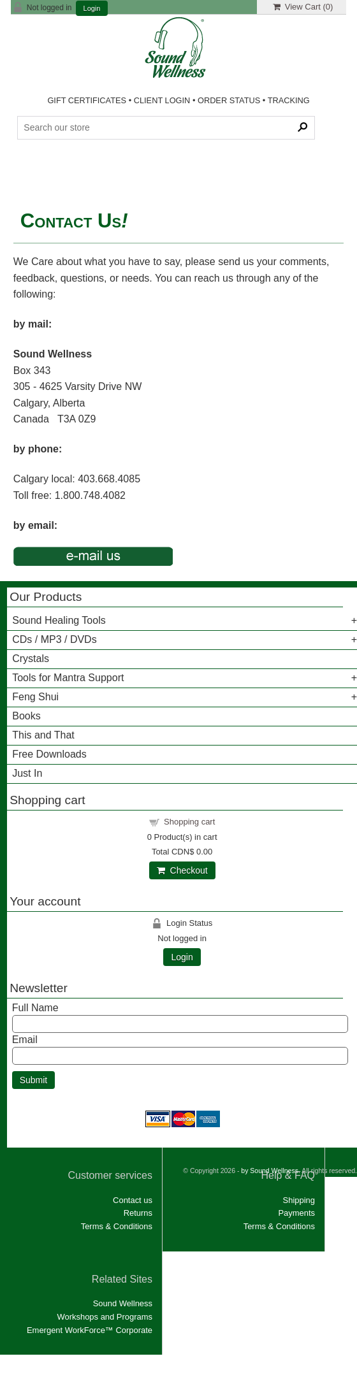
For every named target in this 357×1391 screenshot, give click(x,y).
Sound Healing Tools (58, 620)
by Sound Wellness (269, 1378)
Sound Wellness (122, 1303)
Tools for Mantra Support (68, 677)
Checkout (182, 870)
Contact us (132, 1200)
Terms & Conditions (116, 1226)
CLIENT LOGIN (162, 100)
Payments (296, 1213)
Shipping (299, 1200)
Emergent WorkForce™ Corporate (89, 1330)
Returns (138, 1213)
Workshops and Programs (104, 1317)
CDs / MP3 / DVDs (54, 639)
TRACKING (289, 100)
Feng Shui (35, 696)
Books (26, 715)
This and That (43, 735)
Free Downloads (49, 754)
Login (92, 8)
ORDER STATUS (229, 100)
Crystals (30, 658)
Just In (27, 773)
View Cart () (303, 6)
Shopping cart (189, 821)
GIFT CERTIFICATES (86, 100)
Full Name (35, 1007)
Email (25, 1039)
